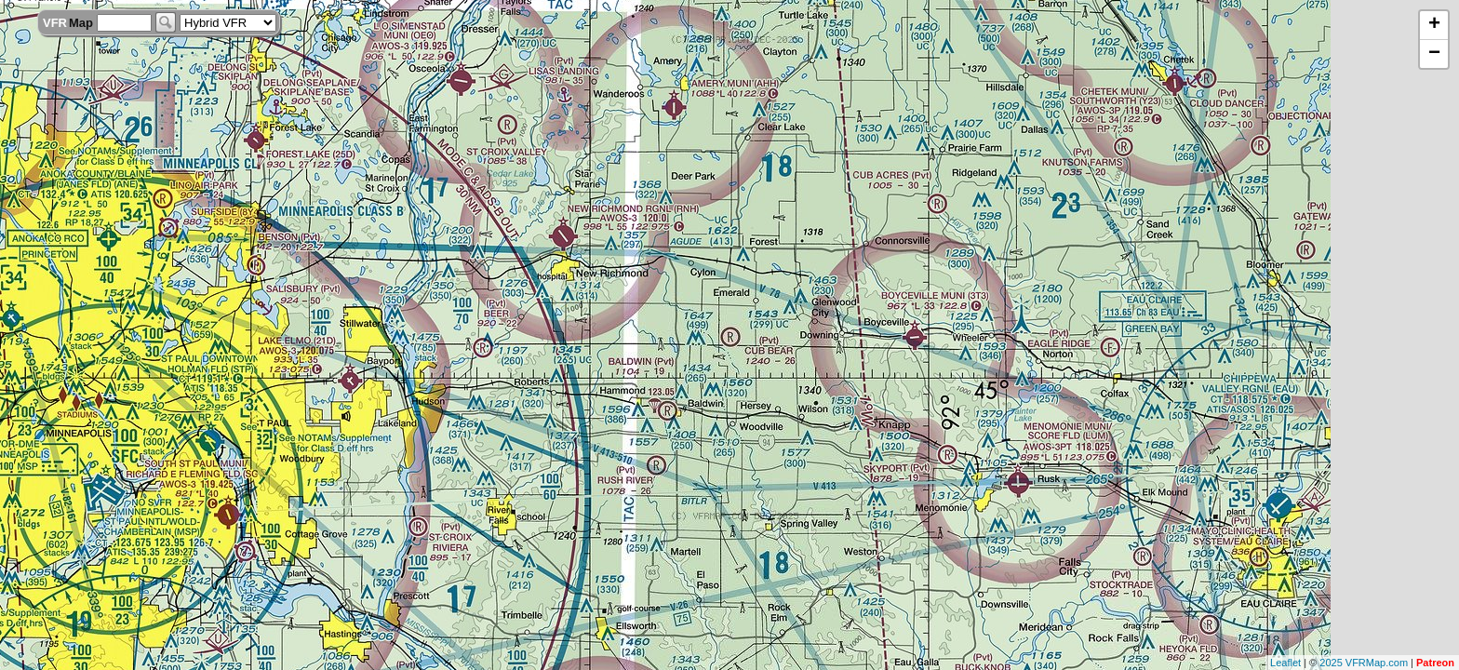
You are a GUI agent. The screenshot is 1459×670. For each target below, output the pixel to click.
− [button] (1434, 54)
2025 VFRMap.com (1363, 662)
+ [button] (1434, 25)
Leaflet (1285, 662)
